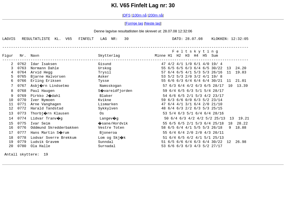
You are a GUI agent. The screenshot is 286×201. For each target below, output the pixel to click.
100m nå (139, 15)
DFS (126, 15)
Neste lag (152, 23)
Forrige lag (134, 23)
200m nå (156, 15)
